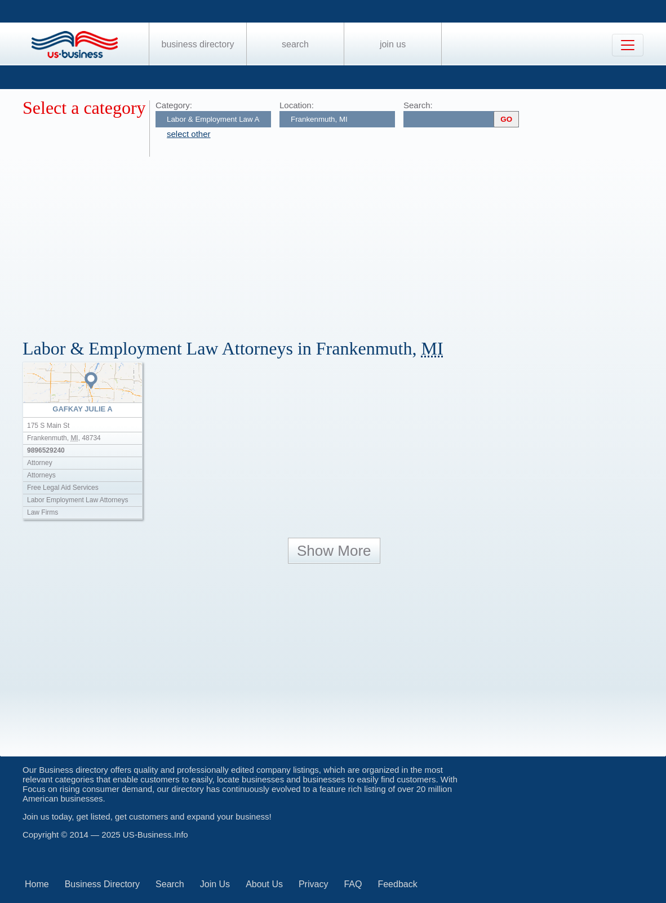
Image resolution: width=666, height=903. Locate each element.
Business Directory (198, 44)
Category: (174, 105)
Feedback (397, 884)
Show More (334, 550)
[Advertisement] (344, 241)
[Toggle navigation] (627, 45)
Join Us (393, 44)
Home (37, 884)
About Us (264, 884)
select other (189, 134)
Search (295, 44)
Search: (418, 105)
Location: (296, 105)
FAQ (353, 884)
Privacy (313, 884)
